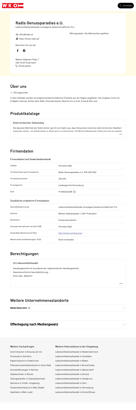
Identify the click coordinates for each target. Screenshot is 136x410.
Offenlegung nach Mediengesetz (34, 324)
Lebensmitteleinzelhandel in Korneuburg (74, 388)
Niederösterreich (20, 308)
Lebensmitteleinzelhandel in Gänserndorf (74, 370)
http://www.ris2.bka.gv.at (70, 233)
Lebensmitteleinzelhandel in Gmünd (72, 374)
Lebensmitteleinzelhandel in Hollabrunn (74, 379)
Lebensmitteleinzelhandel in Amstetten (73, 356)
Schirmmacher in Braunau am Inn (26, 352)
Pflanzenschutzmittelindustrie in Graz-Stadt (30, 365)
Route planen (23, 66)
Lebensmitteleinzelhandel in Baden (71, 361)
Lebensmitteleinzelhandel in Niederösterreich (76, 352)
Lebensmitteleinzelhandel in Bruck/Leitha (74, 365)
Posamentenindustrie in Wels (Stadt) (27, 388)
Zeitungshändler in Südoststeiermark (27, 379)
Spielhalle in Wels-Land (21, 392)
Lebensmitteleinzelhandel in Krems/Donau (75, 392)
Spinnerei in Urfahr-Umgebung (24, 383)
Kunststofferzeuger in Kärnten (24, 370)
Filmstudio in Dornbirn (20, 356)
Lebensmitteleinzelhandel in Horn (71, 383)
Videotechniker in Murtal (21, 374)
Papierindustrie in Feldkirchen (24, 361)
